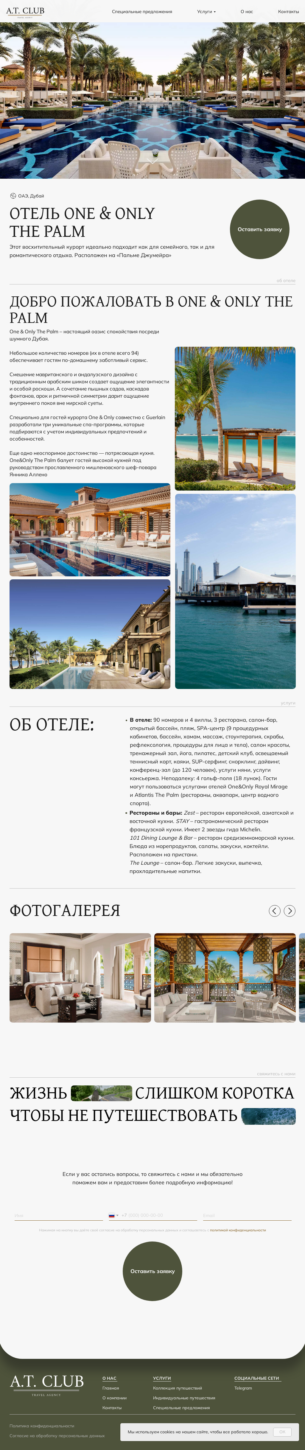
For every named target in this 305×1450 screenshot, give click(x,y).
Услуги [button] (204, 11)
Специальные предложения (142, 11)
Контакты (288, 11)
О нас (247, 11)
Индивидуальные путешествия (184, 1398)
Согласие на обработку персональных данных (57, 1435)
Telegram (243, 1388)
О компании (114, 1398)
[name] (59, 1215)
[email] (247, 1215)
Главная (110, 1388)
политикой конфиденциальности (238, 1230)
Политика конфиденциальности (42, 1426)
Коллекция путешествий (177, 1388)
